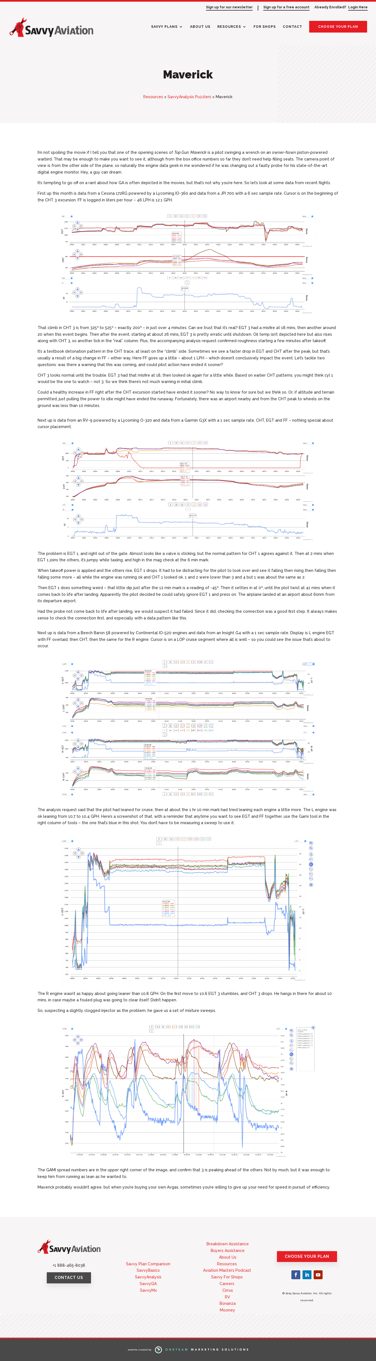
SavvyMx (148, 1290)
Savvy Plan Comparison (148, 1264)
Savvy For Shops (227, 1277)
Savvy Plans (164, 27)
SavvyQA (148, 1283)
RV (227, 1297)
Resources (229, 27)
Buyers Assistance (228, 1250)
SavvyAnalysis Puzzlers (189, 97)
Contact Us (69, 1277)
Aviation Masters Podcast (227, 1270)
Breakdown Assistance (228, 1244)
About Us (200, 27)
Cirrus (227, 1290)
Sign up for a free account (286, 7)
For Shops (265, 27)
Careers (227, 1283)
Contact (292, 27)
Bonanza (228, 1303)
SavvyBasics (148, 1270)
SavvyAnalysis (148, 1277)
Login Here (358, 7)
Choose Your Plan (338, 27)
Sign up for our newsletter (229, 7)
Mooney (227, 1310)
